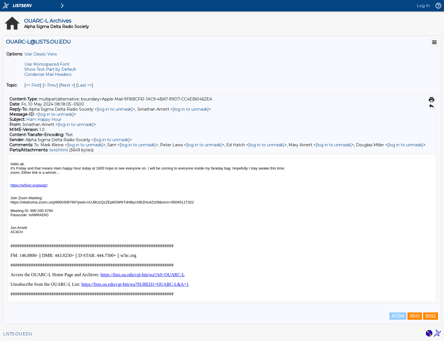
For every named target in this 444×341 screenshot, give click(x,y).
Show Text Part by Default (50, 69)
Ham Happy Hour (43, 119)
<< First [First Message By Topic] (33, 85)
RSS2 (430, 316)
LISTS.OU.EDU (17, 333)
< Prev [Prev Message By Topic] (50, 85)
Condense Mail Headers (47, 74)
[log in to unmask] (115, 109)
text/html (58, 150)
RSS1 (415, 316)
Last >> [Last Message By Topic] (85, 85)
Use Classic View (40, 54)
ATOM (398, 316)
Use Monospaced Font (46, 64)
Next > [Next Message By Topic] (67, 85)
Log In (423, 5)
